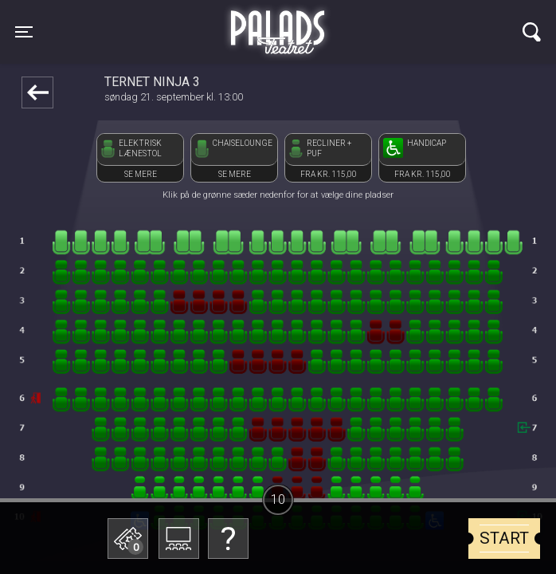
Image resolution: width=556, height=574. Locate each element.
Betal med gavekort (135, 458)
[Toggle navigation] (24, 32)
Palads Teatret (278, 22)
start (504, 538)
